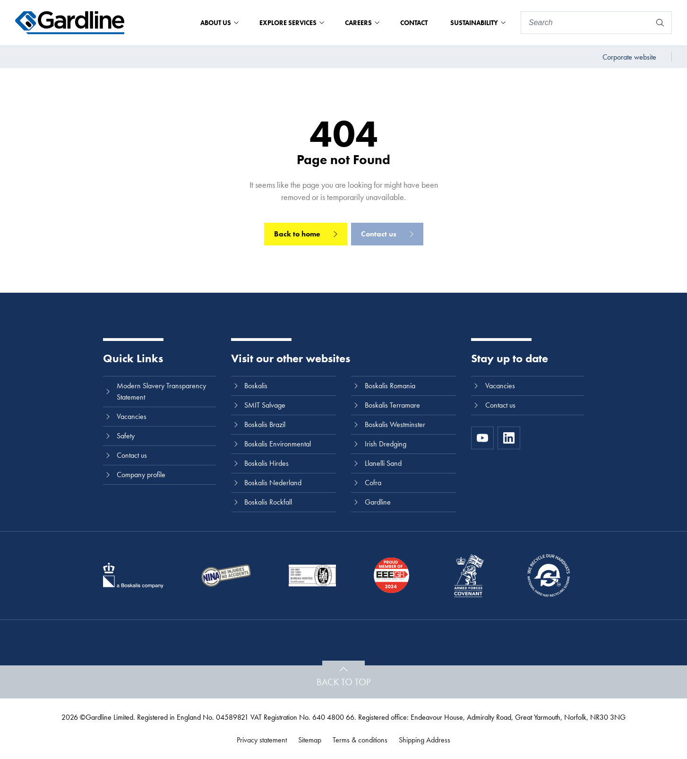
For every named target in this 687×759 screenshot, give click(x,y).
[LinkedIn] (509, 438)
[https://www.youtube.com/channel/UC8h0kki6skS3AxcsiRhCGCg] (482, 438)
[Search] (586, 22)
